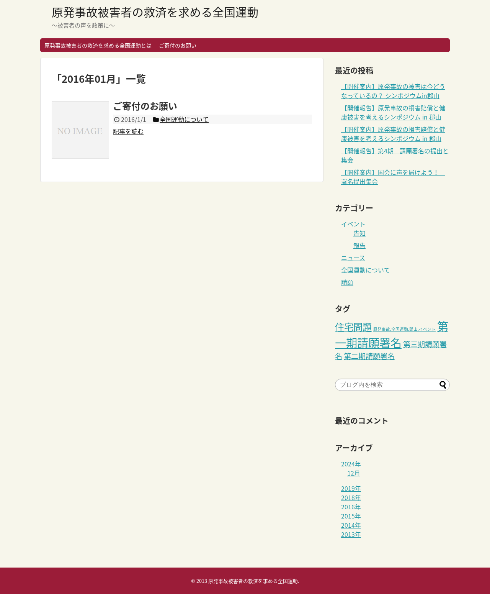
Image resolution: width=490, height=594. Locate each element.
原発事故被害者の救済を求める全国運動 (155, 11)
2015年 (351, 515)
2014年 (351, 525)
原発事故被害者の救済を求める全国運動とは (98, 45)
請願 (347, 282)
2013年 (351, 534)
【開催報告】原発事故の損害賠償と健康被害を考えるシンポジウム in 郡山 (393, 112)
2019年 (351, 488)
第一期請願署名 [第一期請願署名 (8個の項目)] (391, 334)
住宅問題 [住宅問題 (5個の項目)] (353, 327)
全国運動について (365, 269)
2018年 (351, 497)
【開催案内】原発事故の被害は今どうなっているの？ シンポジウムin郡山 (393, 91)
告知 (359, 233)
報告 (359, 245)
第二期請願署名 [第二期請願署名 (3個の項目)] (369, 356)
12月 (353, 472)
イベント (353, 223)
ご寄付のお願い (177, 45)
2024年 (351, 463)
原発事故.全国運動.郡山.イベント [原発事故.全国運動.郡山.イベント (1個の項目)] (404, 329)
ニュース (353, 257)
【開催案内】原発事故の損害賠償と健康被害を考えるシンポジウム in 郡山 (393, 134)
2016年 (351, 506)
